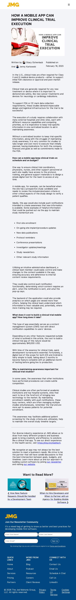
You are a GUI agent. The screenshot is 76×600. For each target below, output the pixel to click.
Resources (31, 573)
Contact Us (55, 564)
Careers (30, 578)
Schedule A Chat (57, 573)
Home (10, 564)
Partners (11, 582)
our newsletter (54, 462)
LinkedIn (53, 582)
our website (29, 464)
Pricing (10, 578)
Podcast (30, 569)
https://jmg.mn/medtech (49, 443)
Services (11, 573)
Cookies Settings (66, 591)
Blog (28, 564)
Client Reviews (33, 582)
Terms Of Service (53, 592)
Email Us (53, 569)
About (10, 569)
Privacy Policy (42, 591)
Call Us (52, 578)
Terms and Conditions (58, 546)
